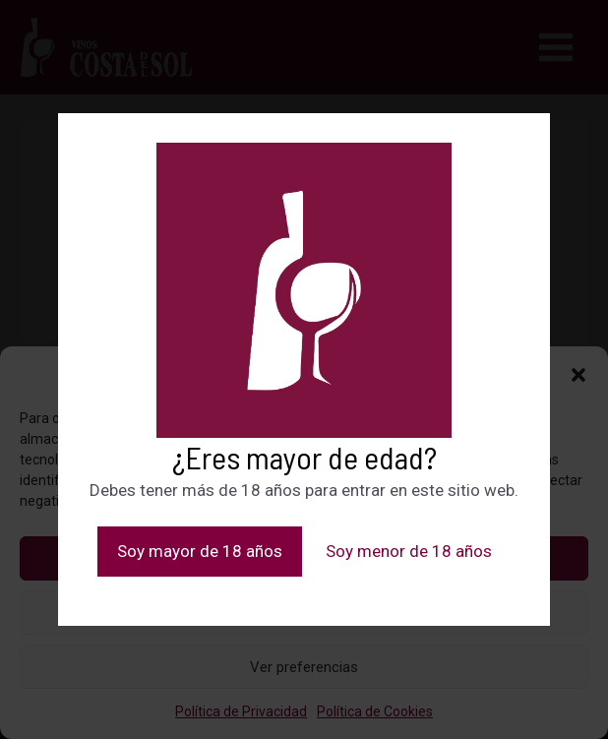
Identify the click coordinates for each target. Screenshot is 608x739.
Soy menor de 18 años (409, 551)
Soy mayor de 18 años (199, 551)
